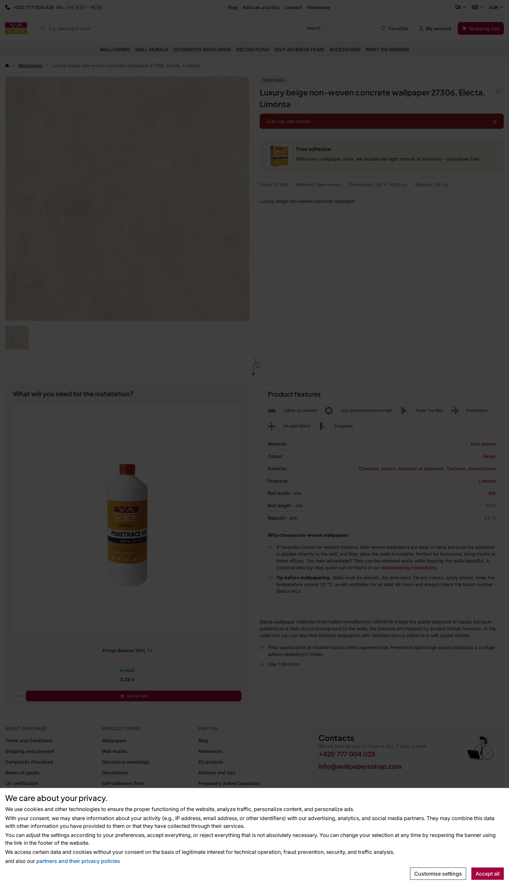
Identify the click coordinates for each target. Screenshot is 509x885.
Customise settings (438, 873)
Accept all (488, 873)
